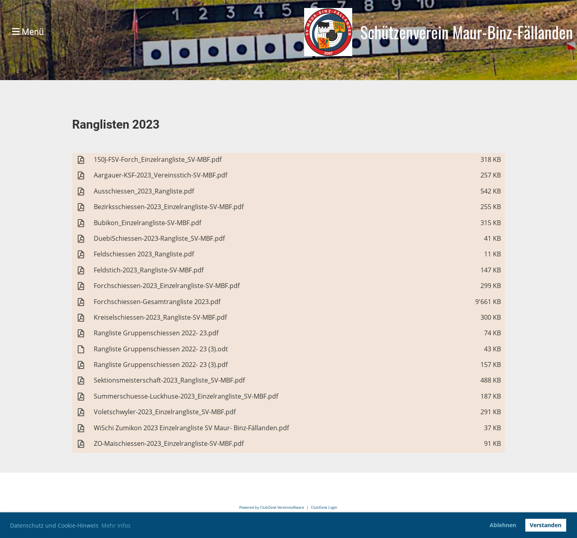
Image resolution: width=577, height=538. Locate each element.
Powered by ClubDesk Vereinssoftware (271, 507)
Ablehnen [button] (503, 525)
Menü (28, 32)
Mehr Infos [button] (116, 525)
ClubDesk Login (324, 507)
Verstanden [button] (545, 525)
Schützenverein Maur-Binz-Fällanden (466, 32)
